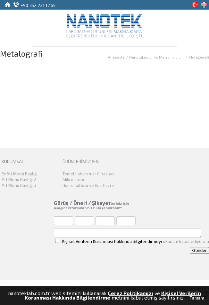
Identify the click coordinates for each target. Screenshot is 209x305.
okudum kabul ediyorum (132, 241)
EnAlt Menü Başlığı (20, 173)
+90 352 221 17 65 (38, 5)
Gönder (199, 250)
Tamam (196, 298)
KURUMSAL (13, 161)
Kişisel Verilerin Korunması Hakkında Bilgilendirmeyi (112, 241)
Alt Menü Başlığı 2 (19, 179)
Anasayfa (116, 57)
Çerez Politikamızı (130, 293)
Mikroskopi (73, 179)
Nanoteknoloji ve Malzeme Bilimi (156, 57)
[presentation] (145, 255)
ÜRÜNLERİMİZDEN (81, 161)
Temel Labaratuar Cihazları (88, 173)
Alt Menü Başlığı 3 (19, 185)
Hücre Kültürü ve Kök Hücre (88, 185)
